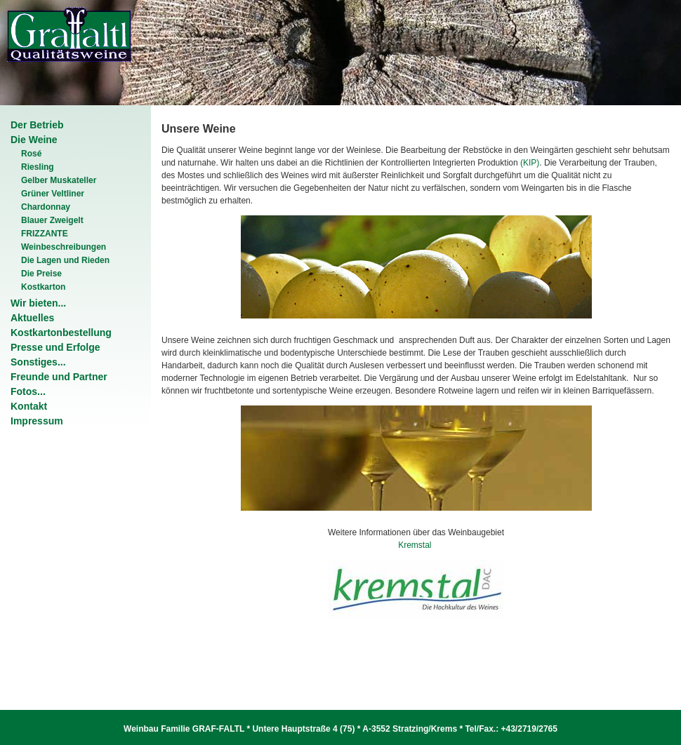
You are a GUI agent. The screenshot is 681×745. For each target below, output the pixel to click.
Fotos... (28, 391)
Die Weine (34, 139)
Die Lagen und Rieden (65, 260)
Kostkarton (43, 287)
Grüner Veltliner (52, 194)
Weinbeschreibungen (63, 247)
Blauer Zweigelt (52, 220)
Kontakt (29, 406)
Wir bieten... (38, 303)
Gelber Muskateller (58, 180)
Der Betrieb (37, 124)
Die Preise (41, 273)
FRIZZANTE (44, 234)
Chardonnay (45, 207)
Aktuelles (32, 317)
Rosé (31, 154)
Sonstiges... (38, 362)
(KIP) (529, 163)
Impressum (37, 421)
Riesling (37, 167)
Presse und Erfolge (55, 347)
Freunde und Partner (59, 376)
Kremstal (416, 545)
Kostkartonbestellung (61, 332)
